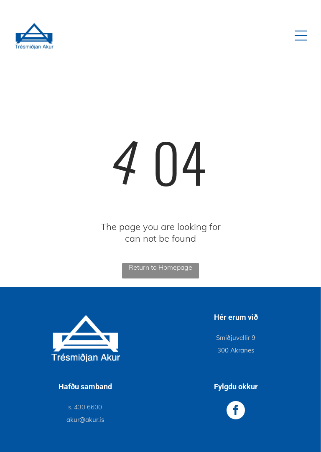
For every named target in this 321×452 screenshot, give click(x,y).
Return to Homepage (160, 267)
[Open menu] (301, 35)
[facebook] (236, 411)
